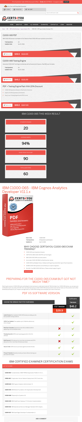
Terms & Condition (7, 367)
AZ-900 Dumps (71, 402)
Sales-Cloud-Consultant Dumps (21, 403)
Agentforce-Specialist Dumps (59, 412)
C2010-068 (8, 304)
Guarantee (44, 21)
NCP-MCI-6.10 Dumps (45, 412)
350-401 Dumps (71, 404)
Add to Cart (8, 50)
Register (18, 9)
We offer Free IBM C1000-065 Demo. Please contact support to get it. (48, 192)
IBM (7, 25)
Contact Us (54, 21)
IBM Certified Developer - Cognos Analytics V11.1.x (20, 25)
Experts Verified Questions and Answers (15, 89)
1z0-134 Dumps (46, 402)
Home (11, 21)
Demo (26, 21)
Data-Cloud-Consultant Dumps (9, 412)
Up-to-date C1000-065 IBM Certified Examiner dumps (44, 184)
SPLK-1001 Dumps (46, 404)
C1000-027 (45, 310)
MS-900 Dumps (33, 404)
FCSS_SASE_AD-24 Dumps (34, 412)
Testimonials (6, 364)
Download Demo (33, 196)
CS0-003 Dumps (21, 407)
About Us (19, 21)
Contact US (6, 361)
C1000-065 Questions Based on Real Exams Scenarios (18, 86)
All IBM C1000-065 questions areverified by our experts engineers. (47, 190)
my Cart (29, 9)
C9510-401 (59, 291)
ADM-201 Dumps (8, 402)
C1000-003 (59, 297)
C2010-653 (23, 291)
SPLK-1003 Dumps (59, 404)
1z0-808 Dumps (34, 402)
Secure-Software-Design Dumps (71, 412)
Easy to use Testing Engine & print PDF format (16, 91)
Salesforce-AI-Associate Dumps (59, 408)
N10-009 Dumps (34, 407)
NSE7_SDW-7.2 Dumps (71, 408)
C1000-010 (23, 310)
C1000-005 (59, 304)
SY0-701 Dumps (46, 407)
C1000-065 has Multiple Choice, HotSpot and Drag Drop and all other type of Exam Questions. (54, 187)
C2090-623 (8, 297)
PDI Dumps (57, 402)
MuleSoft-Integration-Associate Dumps (21, 413)
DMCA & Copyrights (8, 369)
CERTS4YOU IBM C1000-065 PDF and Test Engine (43, 178)
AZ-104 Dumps (8, 407)
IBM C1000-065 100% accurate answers (41, 181)
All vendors (34, 21)
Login (8, 9)
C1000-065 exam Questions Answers (40, 175)
